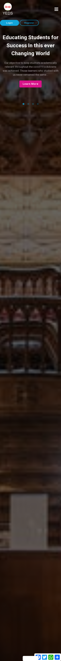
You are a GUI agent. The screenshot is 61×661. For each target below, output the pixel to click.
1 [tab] (23, 104)
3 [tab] (32, 104)
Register (29, 23)
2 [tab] (28, 104)
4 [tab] (37, 104)
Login (9, 23)
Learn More (30, 84)
